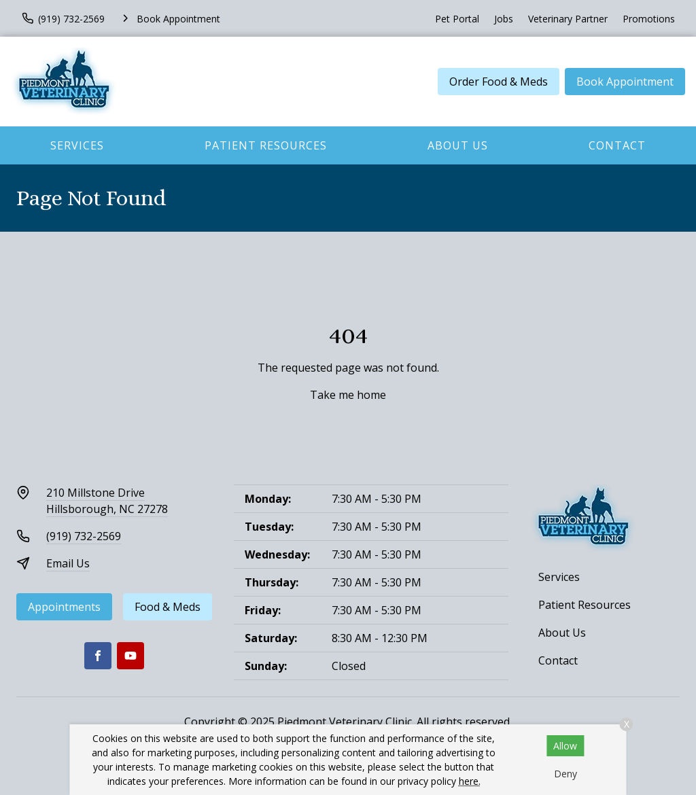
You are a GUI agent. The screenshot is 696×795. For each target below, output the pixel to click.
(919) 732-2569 (83, 536)
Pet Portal (457, 18)
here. (470, 781)
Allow (565, 745)
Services (77, 145)
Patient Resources (266, 145)
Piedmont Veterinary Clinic (344, 721)
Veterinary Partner (568, 18)
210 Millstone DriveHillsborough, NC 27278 (107, 500)
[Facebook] (97, 655)
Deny (565, 773)
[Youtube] (130, 655)
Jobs (503, 18)
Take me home (348, 394)
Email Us (68, 563)
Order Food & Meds (498, 81)
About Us (458, 145)
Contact (617, 145)
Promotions (649, 18)
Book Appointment (625, 81)
